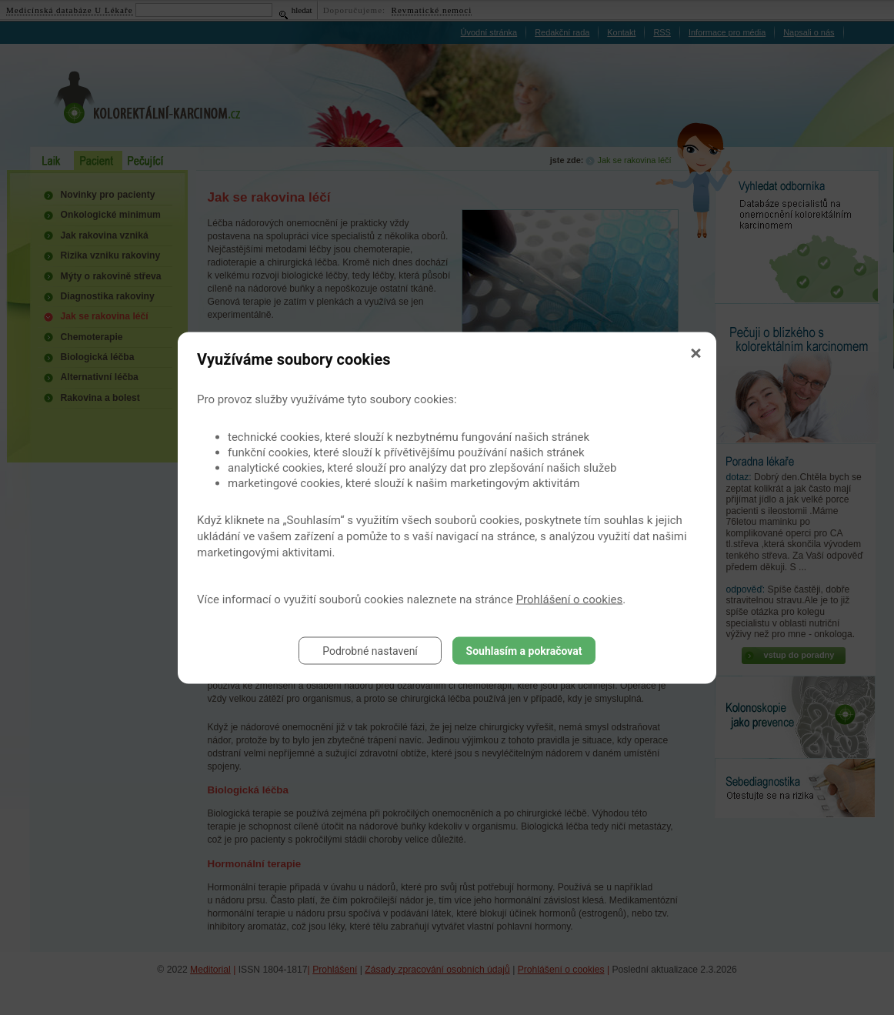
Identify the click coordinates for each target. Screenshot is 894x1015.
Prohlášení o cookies (569, 599)
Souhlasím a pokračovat (524, 650)
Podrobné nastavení (370, 650)
